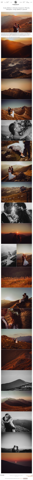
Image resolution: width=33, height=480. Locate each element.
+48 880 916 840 (31, 476)
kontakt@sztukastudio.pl (29, 475)
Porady (31, 2)
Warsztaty (21, 2)
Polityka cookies (16, 476)
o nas (5, 2)
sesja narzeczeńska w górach (28, 35)
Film (11, 2)
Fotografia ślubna (7, 2)
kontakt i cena (24, 2)
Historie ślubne (2, 2)
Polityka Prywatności (20, 475)
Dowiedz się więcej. (21, 478)
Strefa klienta (27, 2)
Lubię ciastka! (25, 478)
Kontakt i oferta (12, 475)
